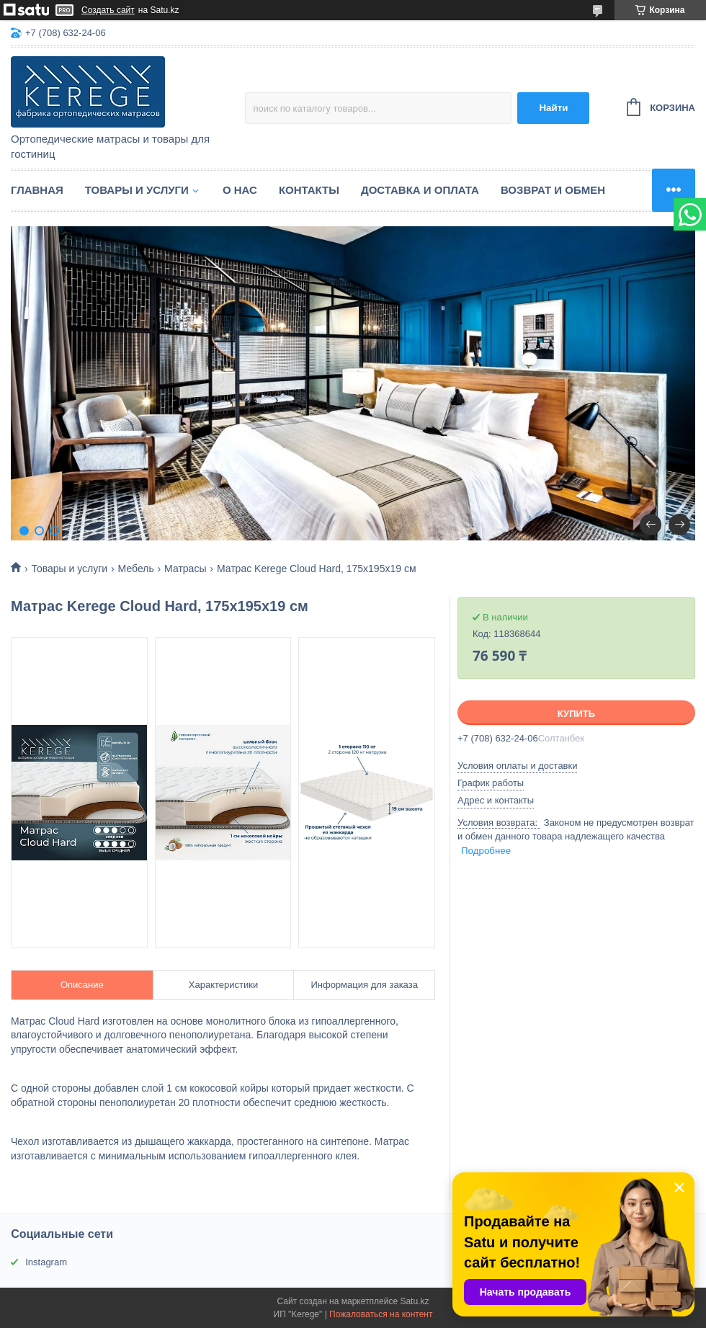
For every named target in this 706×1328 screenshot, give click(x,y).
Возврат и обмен (553, 189)
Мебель (136, 568)
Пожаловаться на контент (380, 1314)
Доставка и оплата (420, 189)
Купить (576, 713)
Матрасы (185, 568)
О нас (240, 189)
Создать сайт (108, 10)
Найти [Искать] (553, 107)
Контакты (309, 189)
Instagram (46, 1262)
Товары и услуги (137, 189)
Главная (37, 189)
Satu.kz (414, 1301)
